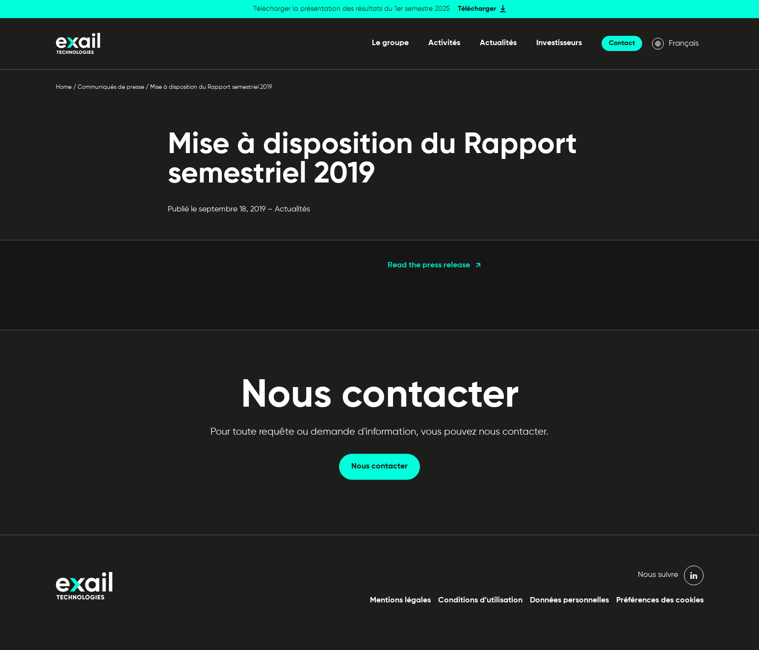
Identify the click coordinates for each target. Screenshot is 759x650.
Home (64, 87)
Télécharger (477, 8)
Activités (444, 43)
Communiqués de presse (111, 87)
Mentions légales (400, 600)
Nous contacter (379, 466)
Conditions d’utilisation (480, 600)
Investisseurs (559, 43)
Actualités (498, 43)
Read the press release (429, 265)
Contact (622, 43)
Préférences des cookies (660, 600)
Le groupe (390, 43)
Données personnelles (569, 600)
